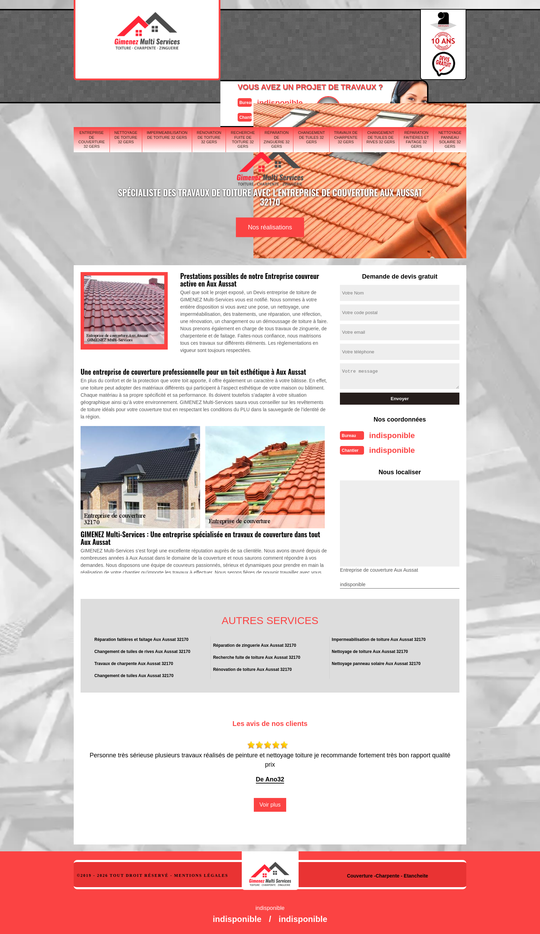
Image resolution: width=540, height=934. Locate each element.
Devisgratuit (302, 42)
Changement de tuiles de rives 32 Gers (380, 94)
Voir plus (269, 803)
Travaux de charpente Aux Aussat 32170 (133, 661)
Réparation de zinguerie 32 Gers (277, 97)
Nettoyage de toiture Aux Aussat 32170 (370, 649)
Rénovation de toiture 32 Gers (209, 94)
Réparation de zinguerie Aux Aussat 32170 (254, 643)
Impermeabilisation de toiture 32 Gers (167, 92)
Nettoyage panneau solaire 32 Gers (449, 97)
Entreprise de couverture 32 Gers (92, 97)
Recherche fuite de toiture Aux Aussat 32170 (256, 655)
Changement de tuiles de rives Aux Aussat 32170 (142, 649)
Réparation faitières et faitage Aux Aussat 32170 (141, 637)
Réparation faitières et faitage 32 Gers (416, 97)
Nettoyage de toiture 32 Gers (125, 94)
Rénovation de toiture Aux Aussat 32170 (252, 667)
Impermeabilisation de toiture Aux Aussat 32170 (379, 637)
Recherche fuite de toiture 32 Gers (243, 97)
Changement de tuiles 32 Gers (311, 94)
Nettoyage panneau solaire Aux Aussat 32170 (376, 661)
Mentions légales (201, 873)
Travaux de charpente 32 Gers (346, 94)
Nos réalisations (270, 227)
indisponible (249, 35)
